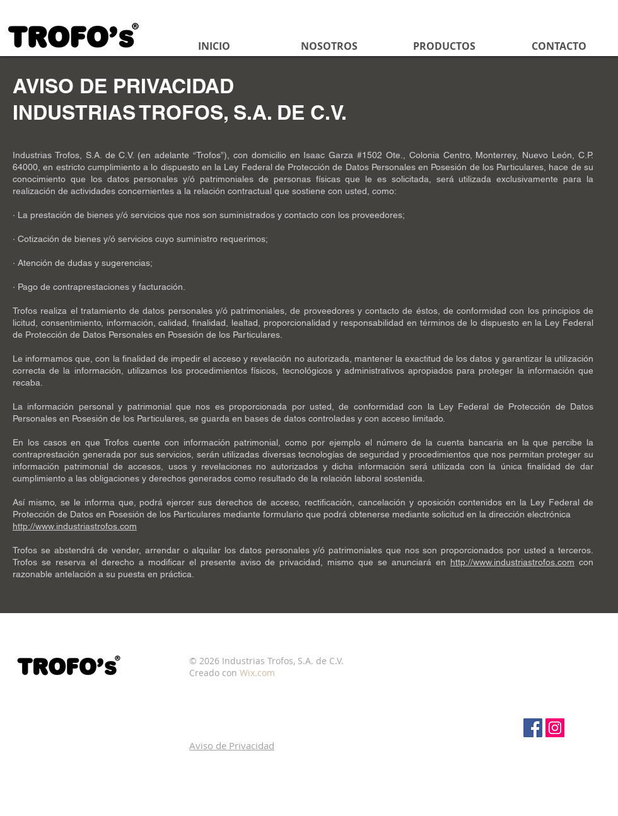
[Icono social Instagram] (554, 727)
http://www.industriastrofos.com (75, 526)
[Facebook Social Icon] (532, 727)
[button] (231, 745)
